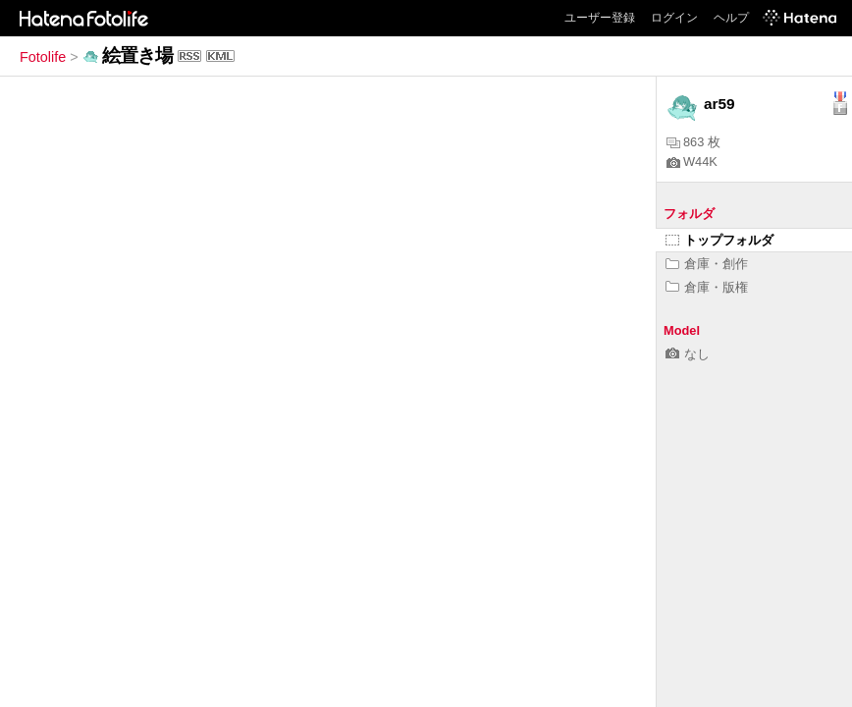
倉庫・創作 (707, 263)
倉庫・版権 (707, 287)
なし (688, 354)
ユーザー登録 (599, 18)
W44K (692, 161)
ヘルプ (731, 18)
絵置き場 (137, 55)
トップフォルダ (719, 240)
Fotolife (43, 57)
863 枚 (693, 142)
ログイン (674, 18)
